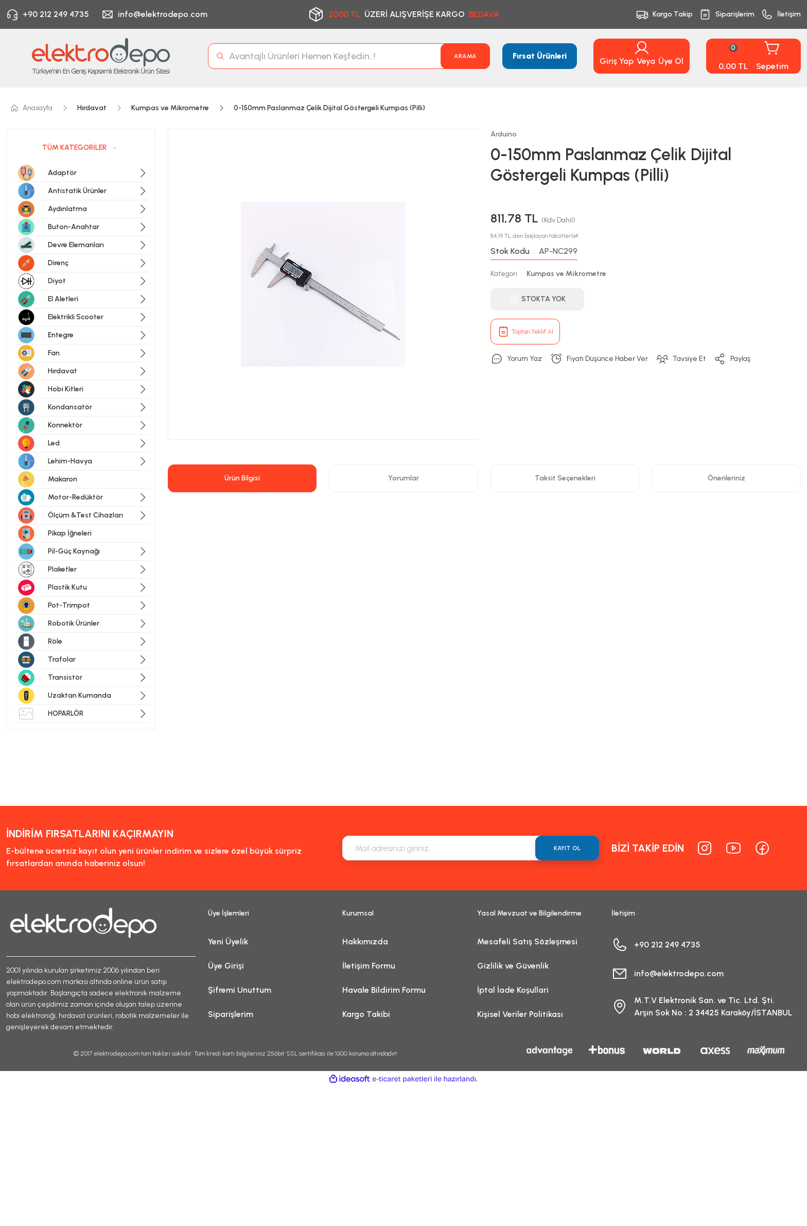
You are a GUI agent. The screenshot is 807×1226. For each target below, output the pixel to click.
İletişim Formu (368, 966)
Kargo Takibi (366, 1014)
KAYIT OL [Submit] (567, 848)
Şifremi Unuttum (239, 990)
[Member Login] (642, 48)
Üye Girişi (226, 966)
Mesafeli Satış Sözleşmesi (527, 941)
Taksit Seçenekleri (565, 478)
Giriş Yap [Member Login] (617, 61)
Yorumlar (403, 478)
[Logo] (101, 56)
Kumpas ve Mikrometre (566, 273)
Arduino (503, 134)
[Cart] (753, 56)
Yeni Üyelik (228, 941)
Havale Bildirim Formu (384, 990)
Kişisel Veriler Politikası (520, 1014)
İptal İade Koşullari (513, 990)
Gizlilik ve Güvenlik (513, 966)
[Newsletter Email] (470, 848)
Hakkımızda (365, 941)
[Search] (349, 56)
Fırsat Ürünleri (540, 56)
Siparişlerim (230, 1014)
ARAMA (465, 56)
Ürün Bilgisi (242, 478)
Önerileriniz (726, 478)
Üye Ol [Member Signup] (670, 61)
